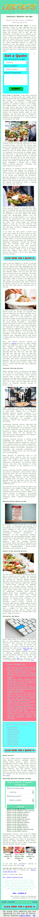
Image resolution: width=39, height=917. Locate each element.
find (7, 758)
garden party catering (21, 589)
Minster (14, 343)
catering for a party (24, 605)
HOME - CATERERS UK (19, 893)
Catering (5, 177)
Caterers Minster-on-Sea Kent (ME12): (16, 25)
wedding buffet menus (10, 593)
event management (24, 266)
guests (34, 97)
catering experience (23, 143)
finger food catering (28, 576)
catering (18, 606)
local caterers (20, 610)
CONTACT (28, 13)
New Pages (12, 902)
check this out (28, 648)
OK (34, 916)
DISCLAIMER (34, 13)
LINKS (20, 13)
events (5, 51)
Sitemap (4, 902)
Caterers (5, 47)
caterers (5, 323)
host (4, 100)
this (18, 658)
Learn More (24, 916)
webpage (26, 649)
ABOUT (24, 13)
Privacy (34, 902)
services (29, 341)
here (32, 660)
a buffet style (31, 231)
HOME (16, 13)
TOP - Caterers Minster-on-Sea (13, 877)
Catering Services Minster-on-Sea (17, 778)
